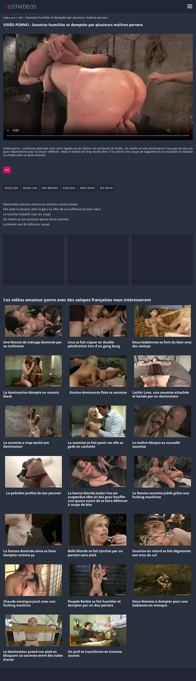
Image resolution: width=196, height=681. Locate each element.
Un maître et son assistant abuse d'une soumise (36, 219)
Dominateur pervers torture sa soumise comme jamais (40, 204)
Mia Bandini (50, 188)
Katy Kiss (69, 188)
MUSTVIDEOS (20, 6)
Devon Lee (30, 188)
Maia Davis (87, 188)
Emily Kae (11, 188)
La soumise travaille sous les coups (27, 214)
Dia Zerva (106, 188)
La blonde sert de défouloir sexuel (26, 224)
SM (20, 17)
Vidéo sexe (9, 17)
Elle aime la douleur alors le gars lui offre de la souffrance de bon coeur (52, 209)
